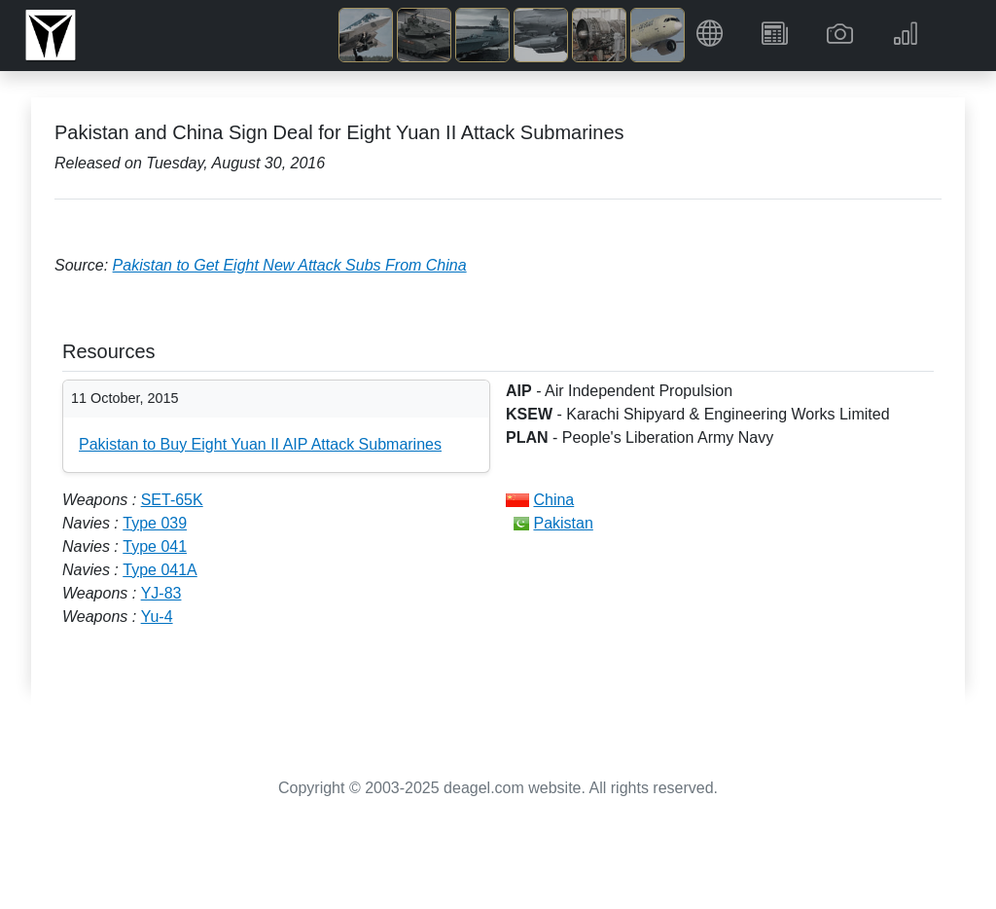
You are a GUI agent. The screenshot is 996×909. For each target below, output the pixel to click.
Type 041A (160, 570)
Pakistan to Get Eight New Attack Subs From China (290, 265)
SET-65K (172, 499)
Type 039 (155, 523)
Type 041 (155, 546)
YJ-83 (161, 593)
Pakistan (562, 523)
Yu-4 (157, 616)
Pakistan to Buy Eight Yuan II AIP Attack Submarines (260, 444)
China (553, 499)
